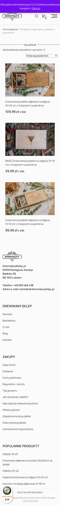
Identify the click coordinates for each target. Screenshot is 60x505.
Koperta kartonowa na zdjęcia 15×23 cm (25, 477)
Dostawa (8, 371)
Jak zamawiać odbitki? (15, 397)
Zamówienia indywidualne (18, 429)
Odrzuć (36, 8)
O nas (6, 327)
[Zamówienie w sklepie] (41, 55)
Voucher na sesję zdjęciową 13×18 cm (24, 483)
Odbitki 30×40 (11, 471)
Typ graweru (10, 390)
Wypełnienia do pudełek (17, 416)
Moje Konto (9, 365)
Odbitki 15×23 (10, 454)
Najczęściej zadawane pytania (20, 403)
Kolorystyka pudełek (14, 422)
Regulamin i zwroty (14, 384)
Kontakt (7, 340)
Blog (5, 333)
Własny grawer (11, 410)
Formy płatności (12, 377)
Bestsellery (9, 320)
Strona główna (10, 29)
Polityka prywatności (30, 492)
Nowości (7, 314)
